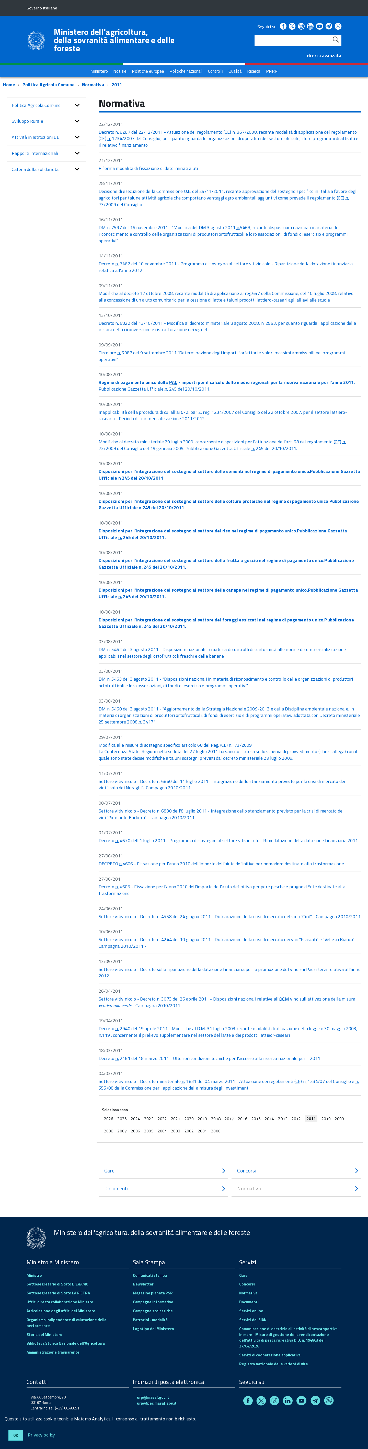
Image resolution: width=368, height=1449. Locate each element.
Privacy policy (41, 1434)
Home (9, 84)
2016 (242, 1119)
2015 (256, 1119)
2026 (108, 1119)
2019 (202, 1119)
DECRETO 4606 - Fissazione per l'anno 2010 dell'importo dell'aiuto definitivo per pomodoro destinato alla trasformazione (221, 863)
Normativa (93, 84)
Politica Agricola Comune (48, 84)
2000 (215, 1131)
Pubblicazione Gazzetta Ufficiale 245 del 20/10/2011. (227, 385)
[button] (77, 105)
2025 (121, 1119)
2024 (135, 1119)
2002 (189, 1131)
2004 (162, 1131)
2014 (269, 1119)
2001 (202, 1131)
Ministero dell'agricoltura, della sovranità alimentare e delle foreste (114, 40)
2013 (282, 1119)
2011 (117, 84)
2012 (296, 1119)
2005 (148, 1131)
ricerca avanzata (324, 55)
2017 (229, 1119)
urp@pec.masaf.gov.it (157, 1403)
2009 (339, 1119)
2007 (121, 1131)
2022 (162, 1119)
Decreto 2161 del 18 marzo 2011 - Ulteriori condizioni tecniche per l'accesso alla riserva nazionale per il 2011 (209, 1058)
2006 (135, 1131)
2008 (108, 1131)
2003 (175, 1131)
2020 (189, 1119)
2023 (148, 1119)
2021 (175, 1119)
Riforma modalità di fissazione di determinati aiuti (148, 168)
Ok (15, 1435)
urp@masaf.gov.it (153, 1397)
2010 (326, 1119)
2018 (215, 1119)
